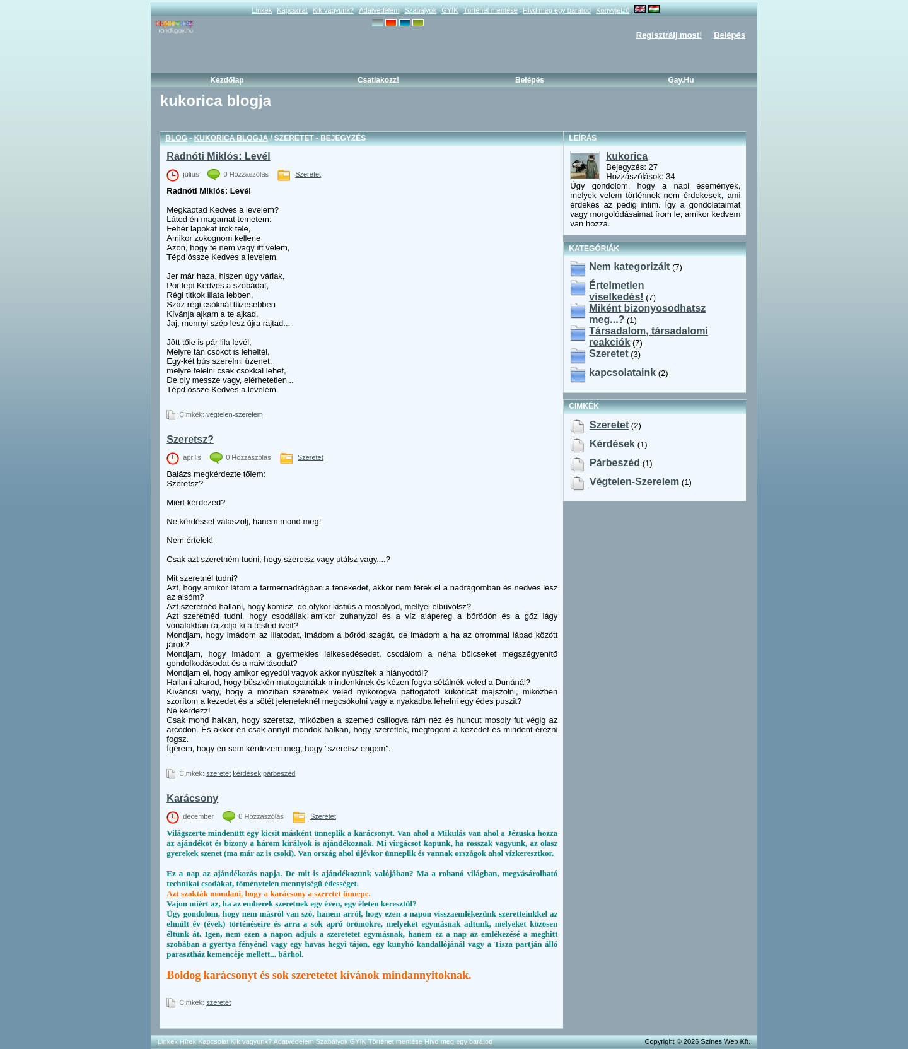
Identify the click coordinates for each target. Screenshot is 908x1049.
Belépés (729, 35)
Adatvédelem (379, 10)
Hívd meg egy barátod (557, 10)
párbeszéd (279, 773)
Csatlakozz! (378, 80)
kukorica (627, 156)
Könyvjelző (612, 10)
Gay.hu (681, 80)
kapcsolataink (622, 372)
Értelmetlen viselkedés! (616, 291)
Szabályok (420, 10)
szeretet (218, 773)
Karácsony (192, 798)
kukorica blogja (231, 138)
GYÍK (449, 10)
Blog (176, 138)
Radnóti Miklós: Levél (218, 156)
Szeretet (308, 174)
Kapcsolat (292, 10)
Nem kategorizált (629, 266)
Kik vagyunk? (333, 10)
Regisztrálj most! (669, 35)
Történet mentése (490, 10)
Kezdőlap (226, 80)
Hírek (188, 1041)
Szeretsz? (190, 439)
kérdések (247, 773)
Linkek (262, 10)
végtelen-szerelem (234, 414)
